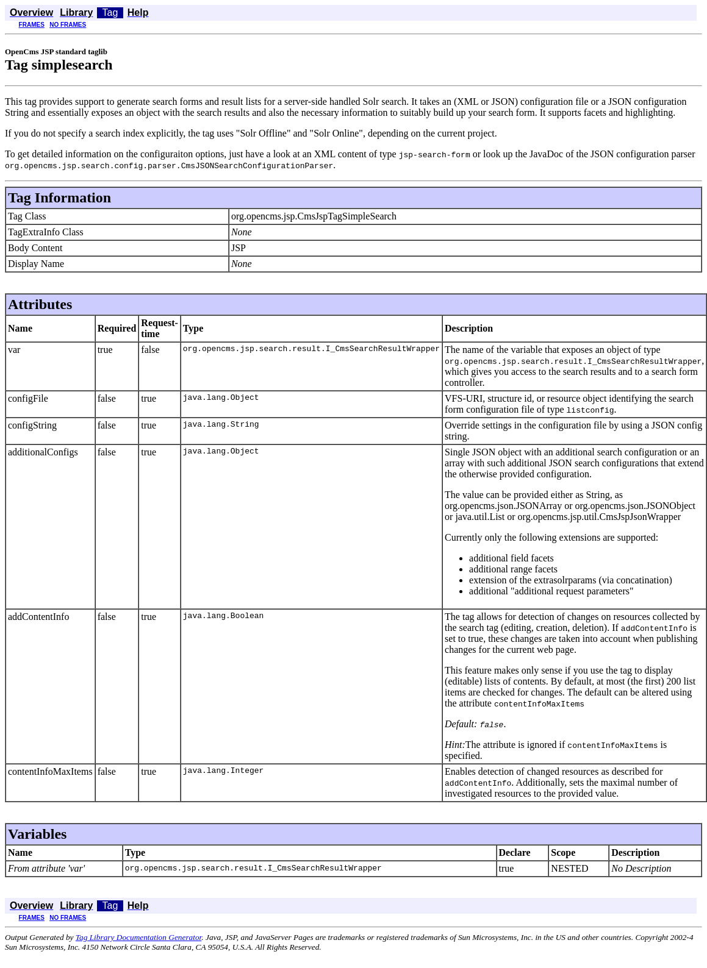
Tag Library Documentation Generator (138, 937)
